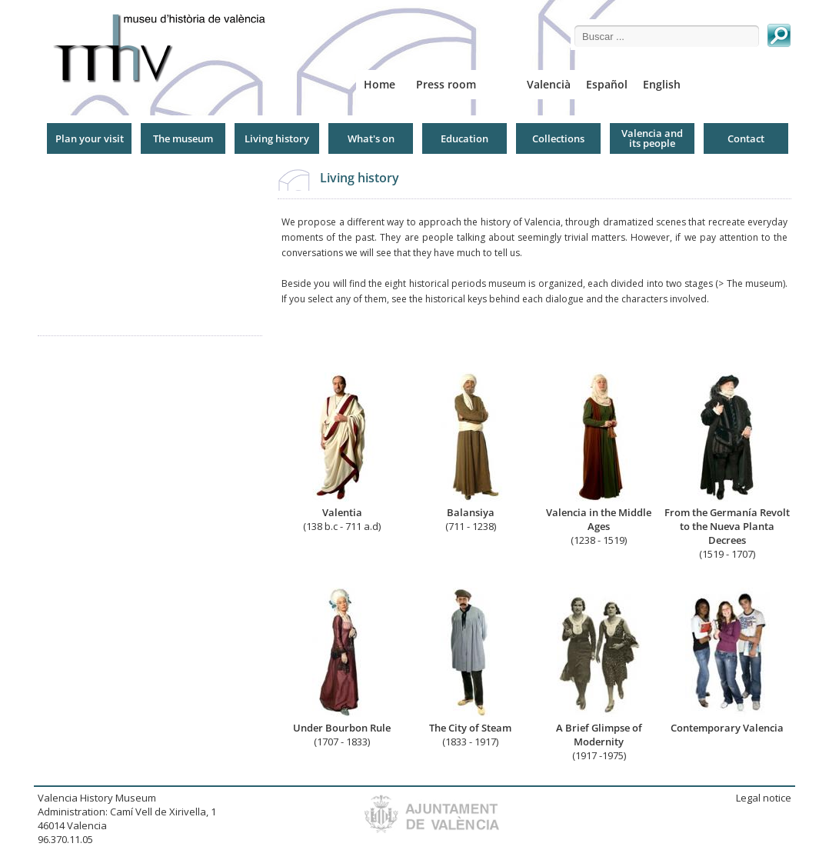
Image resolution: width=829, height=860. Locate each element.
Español (607, 84)
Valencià (549, 84)
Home (379, 84)
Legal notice (763, 798)
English (662, 84)
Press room (446, 84)
